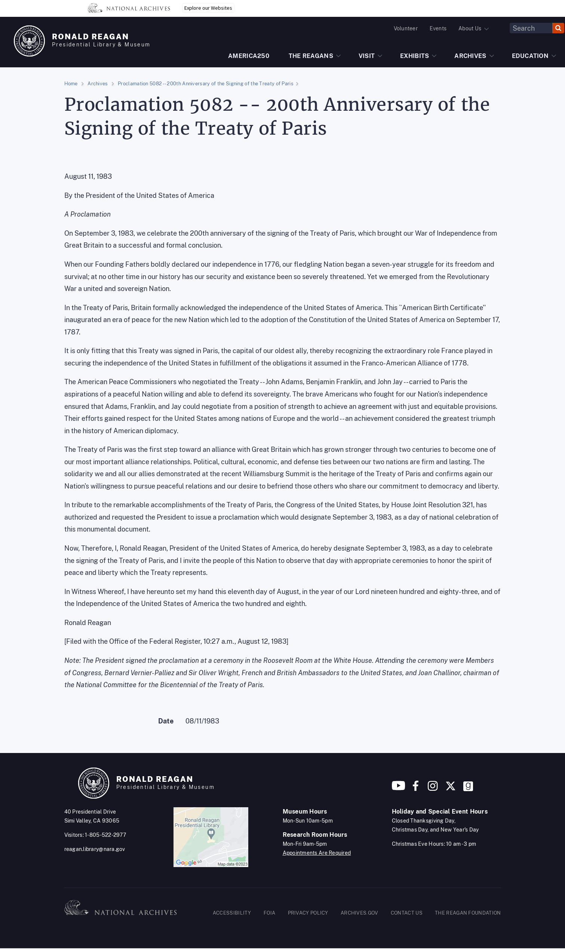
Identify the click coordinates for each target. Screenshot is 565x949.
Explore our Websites (208, 7)
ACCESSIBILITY (232, 913)
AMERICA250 (248, 55)
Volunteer (406, 28)
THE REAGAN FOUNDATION (468, 913)
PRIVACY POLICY (308, 913)
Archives (97, 83)
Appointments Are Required (317, 853)
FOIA (269, 913)
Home (71, 83)
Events (438, 28)
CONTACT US (407, 913)
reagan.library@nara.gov (94, 849)
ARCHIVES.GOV (359, 913)
